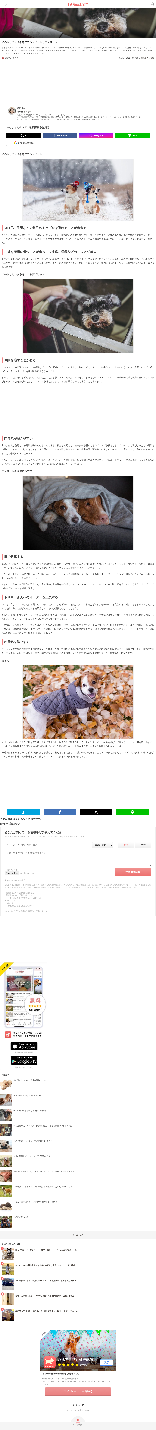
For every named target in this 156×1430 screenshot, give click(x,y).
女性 (126, 845)
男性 (143, 845)
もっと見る (78, 1235)
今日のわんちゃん (73, 1410)
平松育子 (27, 112)
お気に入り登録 (147, 58)
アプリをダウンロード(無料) (78, 1391)
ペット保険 (85, 1410)
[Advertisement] (78, 82)
